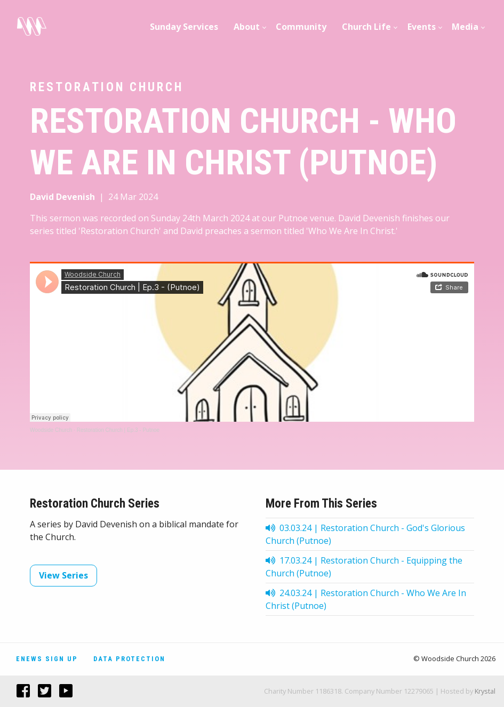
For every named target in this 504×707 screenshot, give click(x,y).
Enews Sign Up (47, 659)
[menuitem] (184, 26)
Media (465, 27)
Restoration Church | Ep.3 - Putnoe (118, 430)
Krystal (485, 691)
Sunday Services (184, 27)
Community (301, 27)
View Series (63, 575)
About (247, 27)
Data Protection (129, 659)
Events (421, 27)
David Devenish (62, 197)
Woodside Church (51, 430)
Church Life (366, 27)
